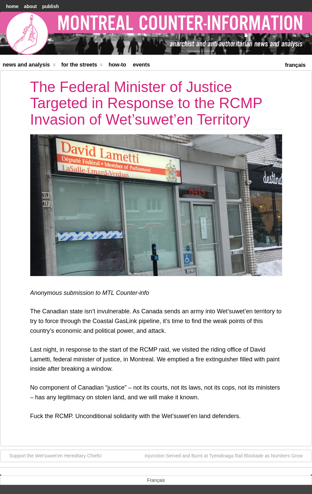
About (30, 6)
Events (141, 65)
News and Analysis (29, 66)
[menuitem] (295, 64)
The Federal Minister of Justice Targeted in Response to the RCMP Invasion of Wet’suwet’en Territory (146, 103)
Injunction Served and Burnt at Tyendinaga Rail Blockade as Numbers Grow (226, 455)
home (12, 6)
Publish (50, 6)
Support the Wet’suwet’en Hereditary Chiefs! (52, 455)
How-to (117, 65)
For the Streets (82, 66)
